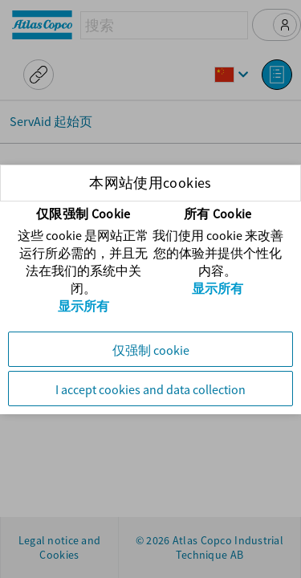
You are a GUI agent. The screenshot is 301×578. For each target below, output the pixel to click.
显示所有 (83, 306)
